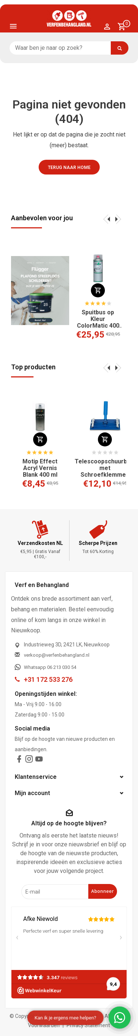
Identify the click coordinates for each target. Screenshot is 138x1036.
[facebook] (19, 760)
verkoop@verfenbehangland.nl (56, 655)
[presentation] (106, 218)
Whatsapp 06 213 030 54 (50, 667)
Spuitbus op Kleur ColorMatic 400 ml (98, 319)
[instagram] (29, 760)
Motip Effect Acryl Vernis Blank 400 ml (39, 468)
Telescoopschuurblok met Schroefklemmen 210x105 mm (105, 468)
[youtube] (39, 760)
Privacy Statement (88, 1025)
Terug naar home (69, 167)
